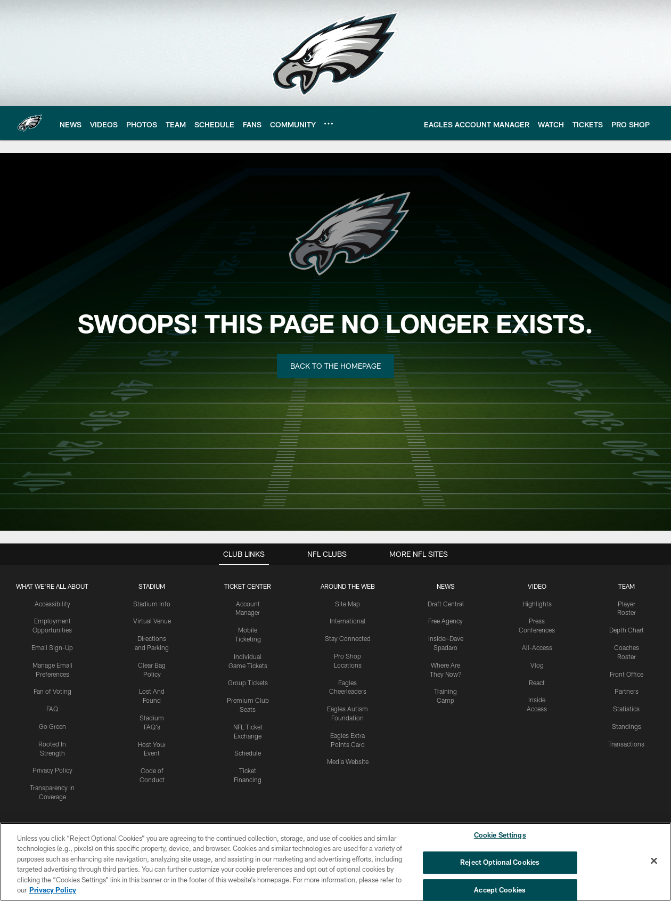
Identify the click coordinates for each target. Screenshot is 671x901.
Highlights (537, 603)
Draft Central (446, 603)
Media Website (348, 761)
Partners (627, 691)
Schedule (247, 753)
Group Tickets (248, 682)
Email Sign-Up (52, 647)
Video (537, 586)
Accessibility (52, 603)
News (446, 586)
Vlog (537, 665)
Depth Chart (626, 630)
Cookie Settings (500, 835)
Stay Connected (348, 638)
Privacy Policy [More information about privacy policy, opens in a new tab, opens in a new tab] (52, 890)
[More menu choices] (328, 123)
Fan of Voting (52, 691)
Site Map (347, 603)
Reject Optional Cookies (499, 862)
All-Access (537, 647)
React (537, 682)
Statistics (626, 708)
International (347, 620)
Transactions (626, 744)
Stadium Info (151, 603)
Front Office (626, 674)
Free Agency (445, 620)
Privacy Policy (52, 770)
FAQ (52, 708)
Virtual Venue (152, 620)
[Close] (654, 861)
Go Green (52, 726)
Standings (626, 726)
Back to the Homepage (335, 365)
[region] (335, 862)
